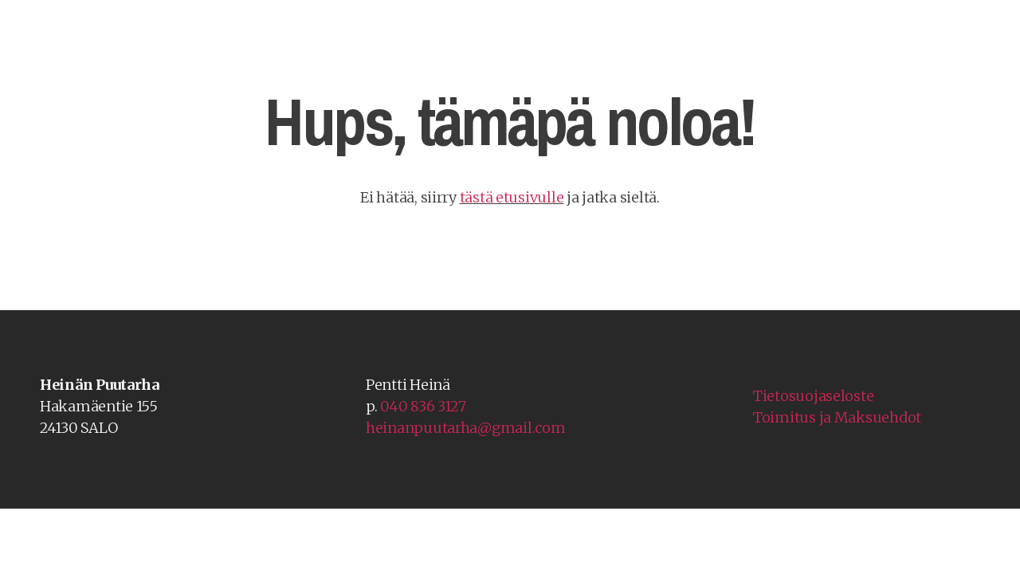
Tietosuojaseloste (813, 396)
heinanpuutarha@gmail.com (466, 428)
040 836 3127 (423, 406)
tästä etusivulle (512, 197)
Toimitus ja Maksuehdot (837, 417)
